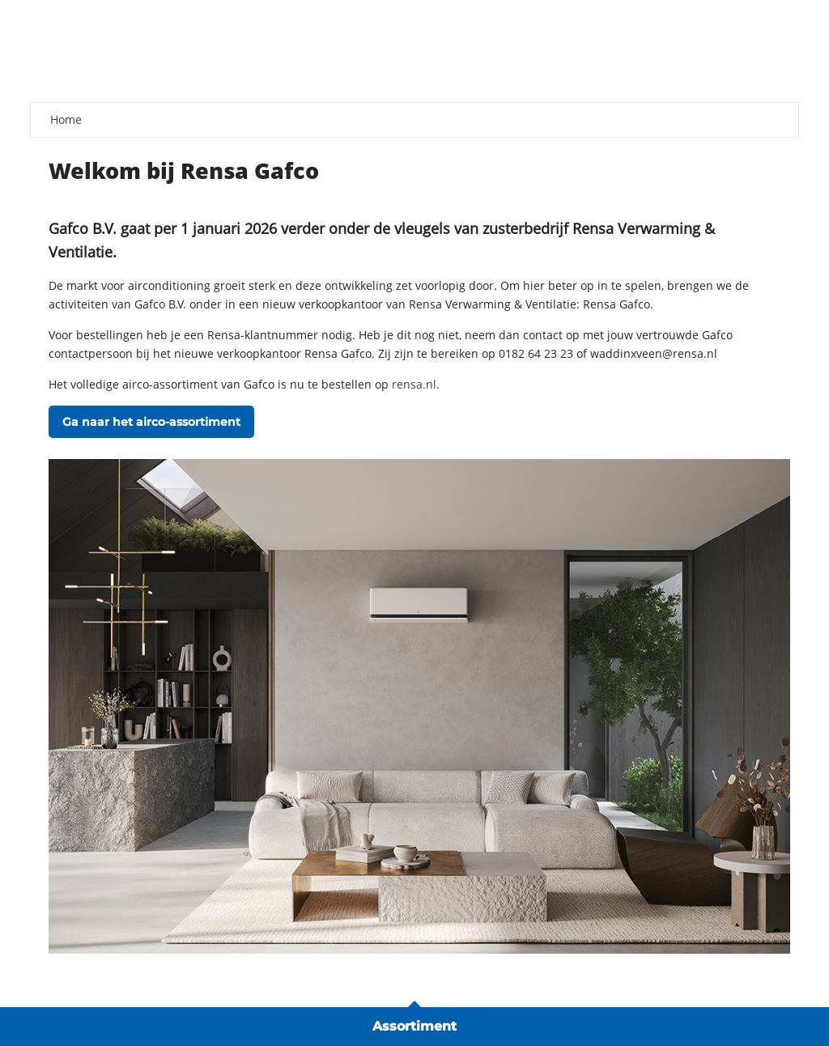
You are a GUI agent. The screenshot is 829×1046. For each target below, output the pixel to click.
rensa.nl (414, 384)
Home (66, 119)
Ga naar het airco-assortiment (151, 422)
